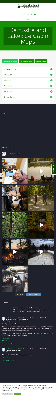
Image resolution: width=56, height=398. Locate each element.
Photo (5, 357)
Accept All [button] (17, 394)
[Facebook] (24, 14)
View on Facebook (5, 343)
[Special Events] (35, 14)
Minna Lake (8, 86)
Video (5, 341)
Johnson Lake (9, 97)
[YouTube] (31, 14)
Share (12, 343)
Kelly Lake (8, 91)
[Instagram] (20, 14)
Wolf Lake (8, 80)
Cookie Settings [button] (7, 394)
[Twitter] (28, 14)
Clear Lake (8, 75)
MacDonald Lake (10, 69)
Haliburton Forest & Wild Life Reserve (17, 318)
